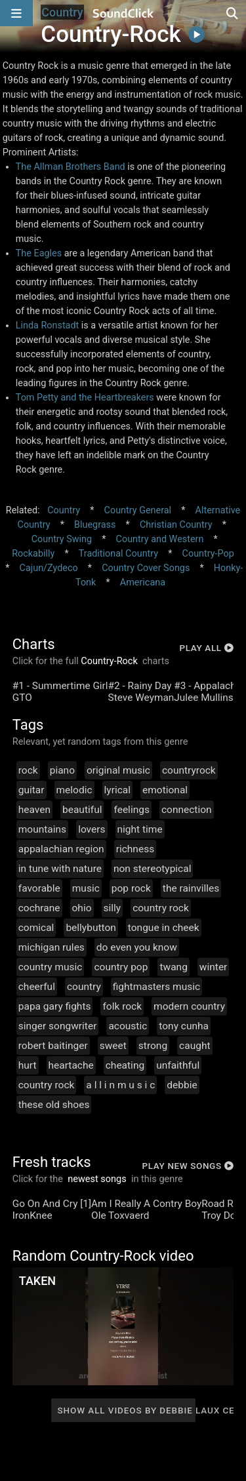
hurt (27, 1065)
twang (173, 967)
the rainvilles (191, 888)
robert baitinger (53, 1046)
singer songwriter (57, 1026)
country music (50, 967)
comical (36, 928)
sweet (113, 1046)
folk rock (122, 1006)
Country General (137, 510)
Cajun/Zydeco (49, 568)
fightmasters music (156, 987)
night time (140, 829)
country (84, 987)
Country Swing (61, 539)
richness (135, 849)
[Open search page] (233, 13)
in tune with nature (60, 869)
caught (194, 1046)
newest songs (97, 1179)
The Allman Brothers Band (70, 166)
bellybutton (90, 928)
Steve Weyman (141, 697)
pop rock (131, 888)
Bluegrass (94, 524)
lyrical (117, 790)
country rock (161, 908)
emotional (165, 790)
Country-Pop (208, 553)
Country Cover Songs (146, 568)
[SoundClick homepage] (123, 13)
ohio (82, 908)
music (86, 888)
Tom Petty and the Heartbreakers (85, 397)
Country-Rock (109, 661)
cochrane (39, 908)
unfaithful (177, 1065)
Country (63, 510)
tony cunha (184, 1026)
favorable (39, 888)
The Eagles (39, 253)
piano (62, 770)
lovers (91, 829)
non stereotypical (152, 869)
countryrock (189, 770)
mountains (42, 829)
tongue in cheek (163, 928)
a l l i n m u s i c (120, 1085)
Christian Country (176, 524)
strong (152, 1046)
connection (186, 810)
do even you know (136, 947)
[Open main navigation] (16, 13)
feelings (131, 810)
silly (112, 908)
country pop (121, 967)
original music (118, 770)
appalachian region (61, 849)
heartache (71, 1065)
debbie (182, 1085)
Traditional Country (118, 553)
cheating (125, 1065)
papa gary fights (54, 1006)
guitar (31, 790)
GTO (22, 697)
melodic (74, 790)
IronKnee (32, 1215)
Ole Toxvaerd (120, 1215)
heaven (34, 810)
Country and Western (160, 539)
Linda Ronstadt (47, 325)
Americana (142, 582)
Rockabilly (33, 553)
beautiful (82, 810)
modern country (189, 1006)
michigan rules (51, 947)
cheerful (36, 987)
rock (28, 770)
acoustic (127, 1026)
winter (213, 967)
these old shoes (54, 1105)
